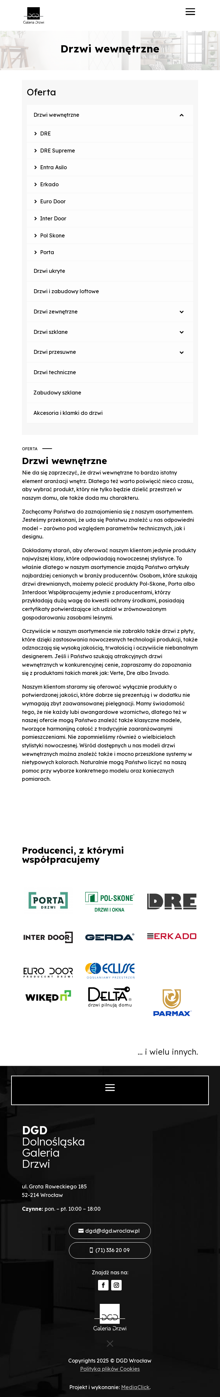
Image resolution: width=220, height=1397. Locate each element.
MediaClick (135, 1387)
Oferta (41, 92)
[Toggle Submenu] (181, 115)
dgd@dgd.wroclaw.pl (112, 1230)
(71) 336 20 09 (112, 1250)
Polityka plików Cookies (110, 1369)
